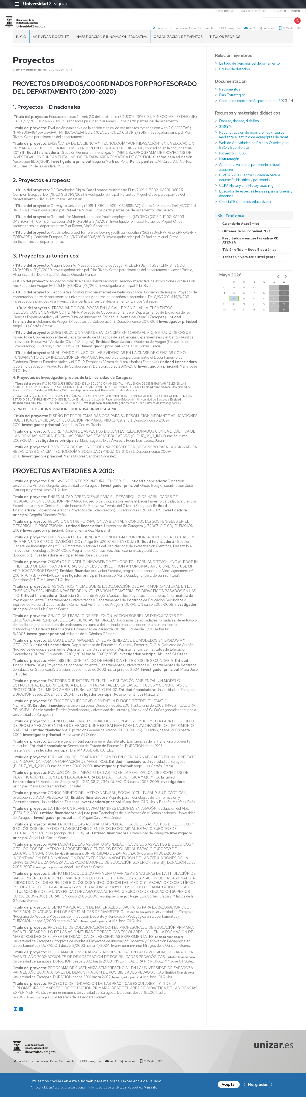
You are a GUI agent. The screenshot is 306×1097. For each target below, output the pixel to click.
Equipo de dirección (234, 79)
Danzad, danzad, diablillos (239, 131)
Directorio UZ (212, 11)
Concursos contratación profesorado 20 (251, 111)
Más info (150, 1087)
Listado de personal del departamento (249, 73)
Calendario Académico (240, 234)
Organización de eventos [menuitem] (178, 47)
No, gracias (258, 1085)
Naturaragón (229, 169)
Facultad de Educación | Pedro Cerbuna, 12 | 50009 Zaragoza (190, 33)
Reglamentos (229, 99)
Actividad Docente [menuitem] (51, 47)
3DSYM (225, 136)
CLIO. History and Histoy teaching (246, 195)
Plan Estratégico (232, 105)
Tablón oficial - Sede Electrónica (249, 260)
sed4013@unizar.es (254, 33)
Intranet (284, 11)
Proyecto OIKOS (232, 163)
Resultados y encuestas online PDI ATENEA (250, 250)
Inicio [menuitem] (21, 47)
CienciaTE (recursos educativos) (245, 211)
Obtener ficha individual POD (246, 241)
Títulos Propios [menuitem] (224, 47)
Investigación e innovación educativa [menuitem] (111, 47)
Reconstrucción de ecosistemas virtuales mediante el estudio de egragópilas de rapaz (254, 145)
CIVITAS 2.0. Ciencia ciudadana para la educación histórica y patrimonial (249, 187)
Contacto (267, 11)
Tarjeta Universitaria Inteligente (249, 267)
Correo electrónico (241, 11)
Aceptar (229, 1085)
